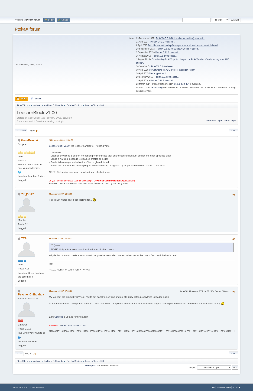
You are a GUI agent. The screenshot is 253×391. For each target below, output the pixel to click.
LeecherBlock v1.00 (59, 146)
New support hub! (157, 73)
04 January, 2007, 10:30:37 (60, 238)
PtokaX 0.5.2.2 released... (162, 42)
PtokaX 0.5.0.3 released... (167, 77)
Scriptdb (58, 316)
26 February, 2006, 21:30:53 (61, 140)
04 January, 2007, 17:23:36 (60, 291)
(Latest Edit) (129, 181)
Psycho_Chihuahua (31, 294)
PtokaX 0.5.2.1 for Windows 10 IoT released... (178, 49)
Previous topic (214, 120)
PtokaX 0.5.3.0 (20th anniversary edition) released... (180, 38)
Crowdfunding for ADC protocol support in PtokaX (172, 70)
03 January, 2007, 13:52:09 (60, 194)
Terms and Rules (224, 387)
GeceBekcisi (29, 140)
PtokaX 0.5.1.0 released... (163, 66)
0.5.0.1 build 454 (181, 84)
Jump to (192, 367)
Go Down (21, 131)
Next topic (230, 120)
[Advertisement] (126, 8)
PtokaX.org (157, 87)
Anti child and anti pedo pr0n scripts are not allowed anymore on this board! (183, 45)
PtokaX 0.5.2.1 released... (167, 52)
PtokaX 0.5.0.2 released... (162, 80)
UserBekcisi (111, 181)
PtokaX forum (27, 29)
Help (213, 387)
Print (233, 131)
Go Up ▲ (236, 387)
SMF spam (90, 365)
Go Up (19, 354)
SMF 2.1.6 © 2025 (20, 387)
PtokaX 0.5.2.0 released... (165, 56)
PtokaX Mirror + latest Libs (73, 325)
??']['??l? (27, 194)
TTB (24, 238)
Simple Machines (36, 387)
